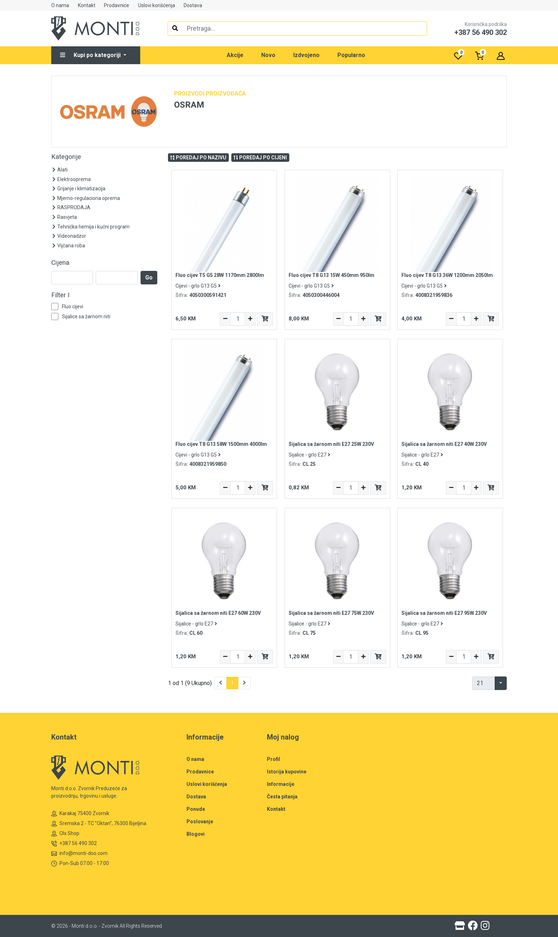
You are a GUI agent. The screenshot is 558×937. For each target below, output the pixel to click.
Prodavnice (116, 5)
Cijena (60, 262)
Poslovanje (199, 821)
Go (149, 277)
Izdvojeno (306, 55)
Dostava (193, 5)
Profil (273, 759)
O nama (60, 5)
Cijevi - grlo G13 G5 (198, 286)
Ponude (195, 809)
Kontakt (86, 5)
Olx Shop (65, 833)
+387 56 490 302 (74, 843)
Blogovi (195, 834)
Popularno (351, 55)
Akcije (235, 55)
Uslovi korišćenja (156, 5)
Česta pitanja (282, 796)
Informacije (280, 784)
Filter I (60, 295)
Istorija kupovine (286, 771)
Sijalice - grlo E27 (309, 455)
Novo (268, 55)
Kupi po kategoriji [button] (91, 55)
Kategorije (66, 156)
